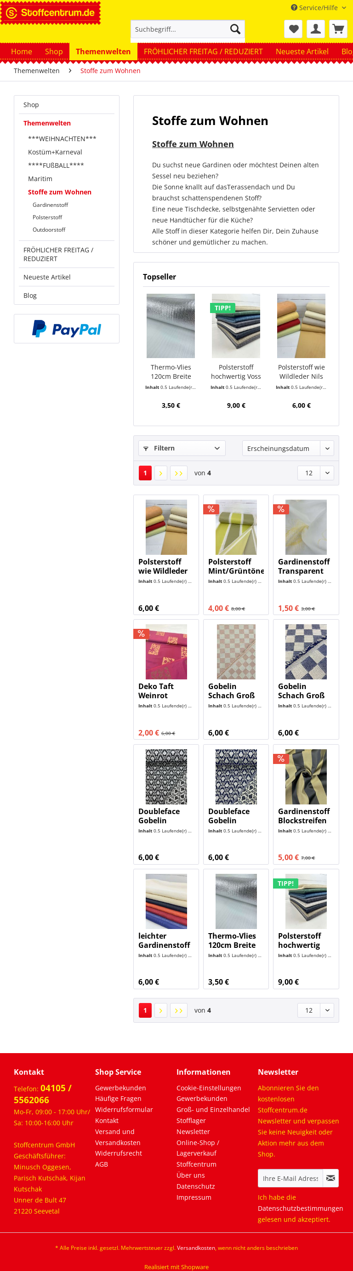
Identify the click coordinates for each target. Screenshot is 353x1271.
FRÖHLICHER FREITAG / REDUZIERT (58, 254)
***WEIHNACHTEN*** (62, 138)
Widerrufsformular (124, 1109)
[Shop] (54, 51)
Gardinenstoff (50, 205)
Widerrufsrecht (118, 1153)
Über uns (190, 1175)
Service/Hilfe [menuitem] (315, 7)
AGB (101, 1164)
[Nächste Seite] (160, 473)
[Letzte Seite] (179, 473)
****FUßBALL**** (56, 165)
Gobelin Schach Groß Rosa (231, 691)
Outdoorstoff (49, 230)
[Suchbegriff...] (188, 29)
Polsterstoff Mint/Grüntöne (236, 566)
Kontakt (107, 1120)
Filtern (159, 448)
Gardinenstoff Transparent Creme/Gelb (304, 566)
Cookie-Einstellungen (208, 1087)
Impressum (193, 1197)
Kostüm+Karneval (55, 152)
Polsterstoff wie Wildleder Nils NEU (301, 372)
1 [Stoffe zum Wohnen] (145, 472)
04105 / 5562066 (43, 1094)
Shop (31, 104)
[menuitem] (188, 33)
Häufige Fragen (118, 1098)
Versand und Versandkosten (118, 1137)
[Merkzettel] (293, 29)
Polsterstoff (47, 217)
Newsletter (193, 1131)
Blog (30, 295)
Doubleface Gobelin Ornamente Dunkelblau (229, 816)
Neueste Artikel (47, 277)
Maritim (40, 178)
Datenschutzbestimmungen (300, 1208)
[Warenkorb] (338, 29)
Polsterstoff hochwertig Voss (236, 372)
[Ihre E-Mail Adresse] (290, 1178)
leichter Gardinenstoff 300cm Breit (164, 940)
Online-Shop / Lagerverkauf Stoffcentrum (197, 1153)
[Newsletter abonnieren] (331, 1178)
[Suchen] (235, 29)
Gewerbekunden (120, 1087)
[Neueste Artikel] (302, 51)
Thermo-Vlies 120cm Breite (171, 372)
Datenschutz (195, 1186)
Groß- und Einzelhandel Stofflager (213, 1115)
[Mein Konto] (316, 29)
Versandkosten (196, 1248)
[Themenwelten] (103, 51)
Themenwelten (47, 123)
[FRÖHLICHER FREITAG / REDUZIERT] (203, 51)
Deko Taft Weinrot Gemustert (158, 691)
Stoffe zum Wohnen (59, 192)
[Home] (22, 51)
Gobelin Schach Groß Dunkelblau (301, 691)
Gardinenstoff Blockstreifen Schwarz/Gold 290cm (304, 816)
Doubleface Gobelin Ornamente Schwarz (159, 816)
